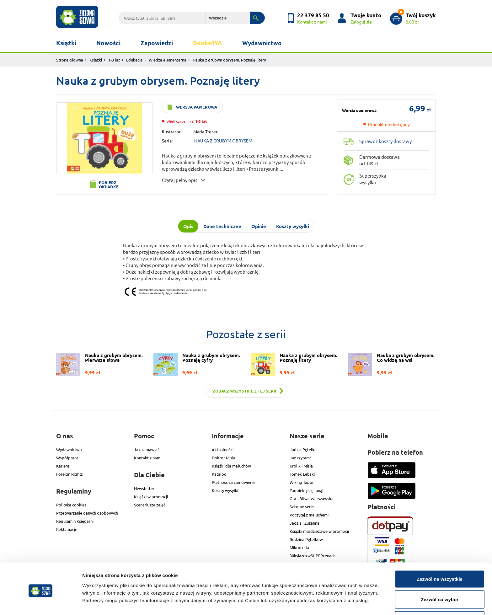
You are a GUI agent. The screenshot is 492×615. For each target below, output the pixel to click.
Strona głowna (69, 59)
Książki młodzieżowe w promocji (319, 531)
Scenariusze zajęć (149, 504)
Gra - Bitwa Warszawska (312, 498)
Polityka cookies (71, 504)
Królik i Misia (301, 465)
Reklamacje (66, 529)
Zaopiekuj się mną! (307, 490)
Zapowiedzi (157, 43)
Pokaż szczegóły (335, 599)
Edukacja (134, 59)
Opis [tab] (188, 226)
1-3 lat (114, 59)
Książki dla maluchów (231, 465)
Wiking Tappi (301, 482)
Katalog (219, 474)
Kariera (62, 465)
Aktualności (222, 449)
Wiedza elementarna (167, 59)
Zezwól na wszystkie (440, 557)
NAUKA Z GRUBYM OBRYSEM (223, 140)
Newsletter (144, 488)
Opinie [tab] (258, 226)
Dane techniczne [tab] (222, 226)
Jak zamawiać (146, 449)
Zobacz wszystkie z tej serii (244, 390)
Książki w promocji (151, 496)
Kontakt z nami (147, 457)
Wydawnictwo (262, 43)
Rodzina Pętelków (306, 539)
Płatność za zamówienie (233, 482)
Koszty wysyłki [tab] (292, 226)
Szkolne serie (302, 506)
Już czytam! (300, 457)
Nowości (108, 43)
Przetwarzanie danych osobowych (87, 513)
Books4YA (207, 43)
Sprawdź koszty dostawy (385, 141)
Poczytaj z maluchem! (309, 514)
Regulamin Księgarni (75, 521)
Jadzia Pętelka (303, 449)
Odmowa (439, 598)
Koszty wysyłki (225, 490)
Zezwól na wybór (439, 577)
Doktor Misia (223, 457)
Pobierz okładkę (109, 184)
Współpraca (67, 457)
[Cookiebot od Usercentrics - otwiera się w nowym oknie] (40, 602)
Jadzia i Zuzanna (304, 523)
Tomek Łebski (302, 474)
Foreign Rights (69, 474)
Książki (66, 43)
